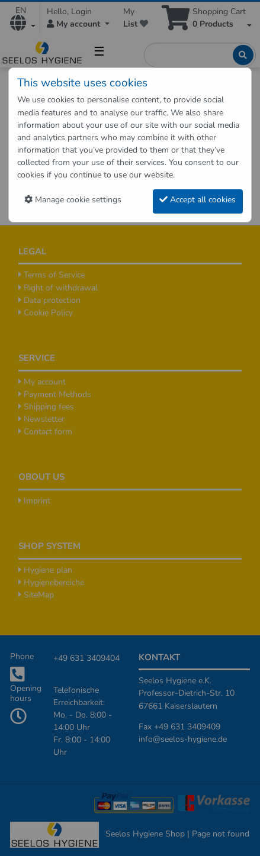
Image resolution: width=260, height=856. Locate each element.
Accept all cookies (197, 199)
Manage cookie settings (72, 199)
